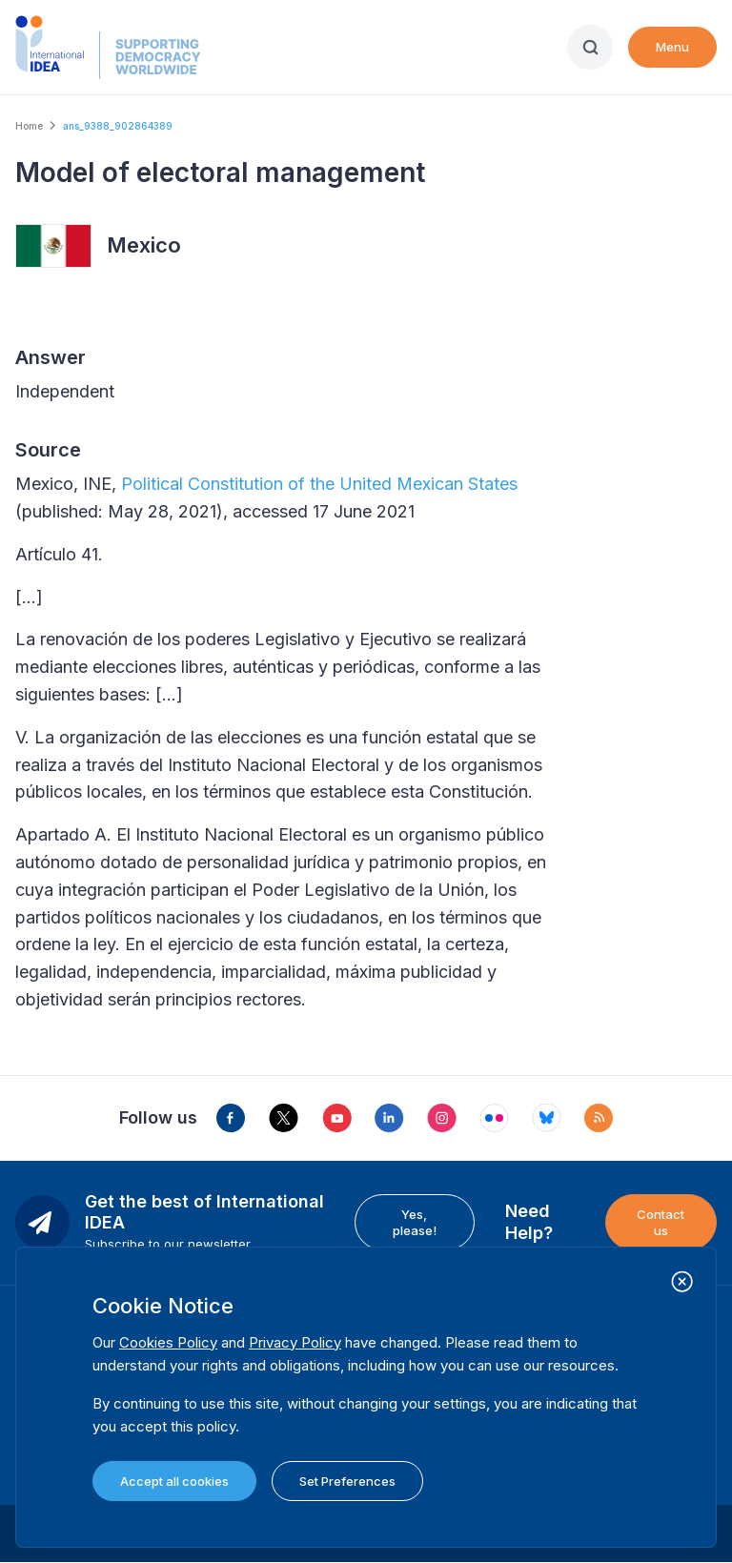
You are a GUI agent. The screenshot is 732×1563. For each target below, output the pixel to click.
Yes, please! (415, 1222)
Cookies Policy (168, 1342)
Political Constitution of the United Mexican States (319, 484)
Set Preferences (347, 1481)
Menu (672, 46)
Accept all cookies (174, 1481)
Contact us (660, 1222)
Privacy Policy (295, 1342)
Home (29, 126)
